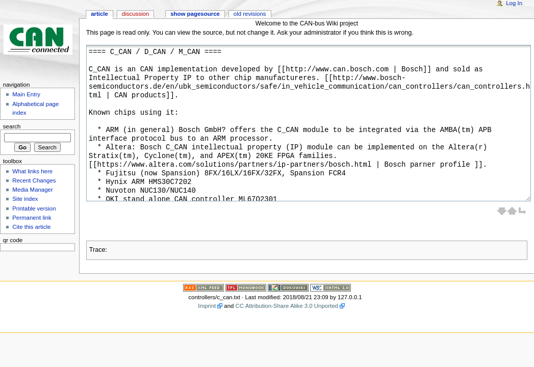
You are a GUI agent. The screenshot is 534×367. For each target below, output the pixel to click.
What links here (32, 171)
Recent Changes (34, 180)
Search (12, 126)
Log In (514, 3)
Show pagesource (195, 14)
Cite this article (31, 227)
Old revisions (250, 14)
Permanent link (31, 218)
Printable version (34, 208)
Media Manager (32, 190)
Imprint (207, 306)
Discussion (135, 14)
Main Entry (26, 94)
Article (99, 14)
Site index (25, 199)
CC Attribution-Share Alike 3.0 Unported (287, 306)
